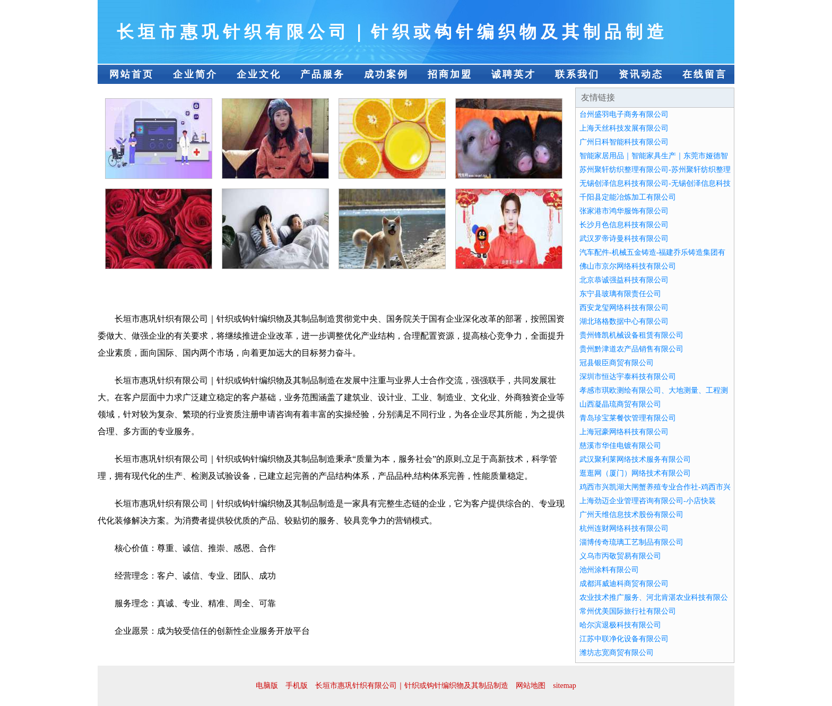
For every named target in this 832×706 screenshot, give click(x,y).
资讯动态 (641, 74)
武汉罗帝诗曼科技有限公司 (624, 239)
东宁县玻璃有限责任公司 (620, 294)
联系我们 (577, 74)
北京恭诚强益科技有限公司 (624, 280)
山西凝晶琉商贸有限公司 (620, 404)
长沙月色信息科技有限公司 (624, 225)
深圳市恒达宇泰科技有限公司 (627, 377)
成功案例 (386, 74)
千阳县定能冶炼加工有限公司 (627, 197)
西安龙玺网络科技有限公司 (624, 308)
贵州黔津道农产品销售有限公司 (631, 349)
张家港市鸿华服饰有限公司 (624, 211)
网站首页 (131, 74)
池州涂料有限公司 (609, 570)
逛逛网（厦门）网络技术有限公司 (635, 473)
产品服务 (322, 74)
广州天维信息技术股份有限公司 (631, 515)
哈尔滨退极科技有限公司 (620, 625)
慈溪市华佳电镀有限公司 (620, 446)
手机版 (296, 686)
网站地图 (530, 686)
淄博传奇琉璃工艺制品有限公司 (631, 542)
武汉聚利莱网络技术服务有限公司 (635, 459)
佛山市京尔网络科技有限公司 (627, 266)
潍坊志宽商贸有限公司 (616, 653)
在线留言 (704, 74)
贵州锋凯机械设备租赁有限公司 (631, 335)
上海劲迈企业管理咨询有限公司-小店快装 (647, 501)
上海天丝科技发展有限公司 (624, 128)
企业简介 (195, 74)
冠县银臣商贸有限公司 (616, 363)
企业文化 (259, 74)
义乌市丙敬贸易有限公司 (620, 556)
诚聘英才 (513, 74)
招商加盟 (450, 74)
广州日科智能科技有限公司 (624, 142)
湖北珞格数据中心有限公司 (624, 321)
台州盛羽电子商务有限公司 (624, 114)
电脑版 (267, 686)
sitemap (564, 686)
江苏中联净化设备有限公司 (624, 639)
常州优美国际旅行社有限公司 (627, 611)
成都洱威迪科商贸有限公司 (624, 584)
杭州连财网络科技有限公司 (624, 528)
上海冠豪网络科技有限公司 (624, 432)
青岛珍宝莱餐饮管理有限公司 (627, 418)
